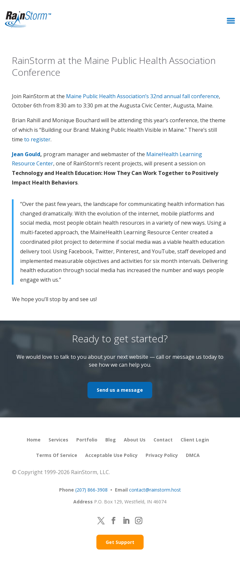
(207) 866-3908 (91, 490)
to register (37, 139)
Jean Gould (26, 154)
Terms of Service (56, 455)
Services (58, 440)
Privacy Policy (162, 455)
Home (34, 440)
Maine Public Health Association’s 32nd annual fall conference (142, 96)
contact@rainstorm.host (155, 490)
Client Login (195, 440)
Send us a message (120, 390)
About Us (135, 440)
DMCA (193, 455)
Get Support (120, 542)
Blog (110, 440)
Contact (163, 440)
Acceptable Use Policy (111, 455)
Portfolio (86, 440)
